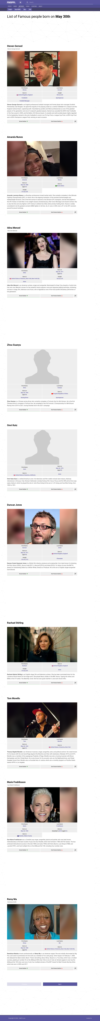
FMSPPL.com (22, 1018)
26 (25, 394)
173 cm (23, 191)
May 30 (23, 184)
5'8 (27, 191)
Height (40, 6)
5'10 (27, 559)
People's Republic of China (60, 393)
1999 (26, 392)
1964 (26, 746)
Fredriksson (59, 826)
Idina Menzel (13, 227)
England (30, 95)
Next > (60, 984)
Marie (24, 826)
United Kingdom (22, 95)
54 (61, 273)
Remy (24, 943)
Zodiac (27, 6)
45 (25, 950)
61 (25, 748)
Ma (60, 943)
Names (15, 6)
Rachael (24, 665)
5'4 (62, 278)
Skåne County (28, 836)
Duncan (24, 547)
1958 (26, 831)
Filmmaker (60, 558)
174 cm (23, 670)
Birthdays (21, 6)
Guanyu (60, 387)
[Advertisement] (50, 31)
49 (61, 470)
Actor (24, 281)
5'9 (27, 670)
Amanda (24, 180)
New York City (35, 278)
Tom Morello (13, 698)
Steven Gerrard (14, 46)
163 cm (59, 278)
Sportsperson (59, 98)
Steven (25, 90)
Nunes (60, 180)
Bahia (62, 185)
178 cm (23, 559)
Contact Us (89, 1018)
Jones (59, 547)
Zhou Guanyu (14, 345)
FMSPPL (11, 2)
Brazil (58, 185)
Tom (24, 741)
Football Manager (25, 101)
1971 (62, 271)
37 (25, 186)
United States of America (18, 278)
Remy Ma (12, 899)
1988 (26, 184)
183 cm (59, 95)
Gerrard (60, 90)
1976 (62, 468)
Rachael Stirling (15, 622)
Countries (34, 6)
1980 (26, 948)
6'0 (62, 95)
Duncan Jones (14, 505)
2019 (60, 831)
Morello (60, 741)
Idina (24, 272)
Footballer (24, 98)
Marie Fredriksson (16, 782)
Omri (24, 469)
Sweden (21, 836)
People (9, 6)
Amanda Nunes (15, 137)
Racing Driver (24, 397)
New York (28, 278)
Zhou (24, 387)
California (32, 475)
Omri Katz (12, 425)
